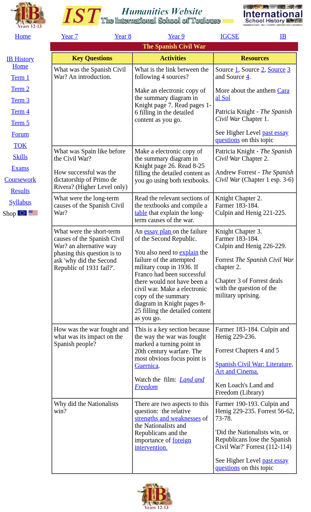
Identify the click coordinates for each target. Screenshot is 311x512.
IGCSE (229, 36)
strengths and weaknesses (167, 418)
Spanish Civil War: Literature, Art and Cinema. (254, 368)
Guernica (146, 365)
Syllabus (20, 202)
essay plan (158, 231)
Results (20, 190)
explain (188, 252)
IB (283, 36)
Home (23, 36)
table (140, 212)
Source (276, 69)
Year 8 (123, 36)
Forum (20, 134)
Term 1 (20, 77)
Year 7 (69, 36)
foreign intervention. (162, 444)
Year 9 (176, 36)
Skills (20, 156)
